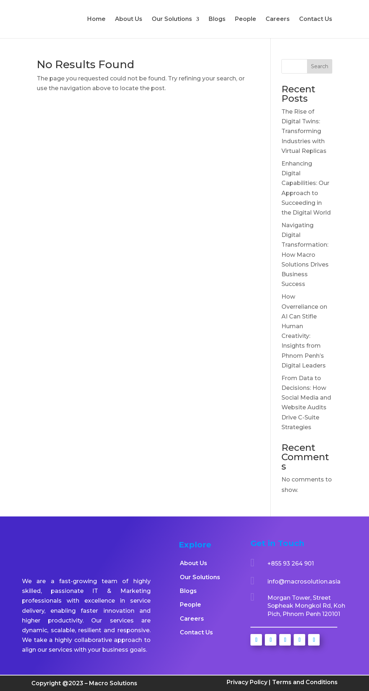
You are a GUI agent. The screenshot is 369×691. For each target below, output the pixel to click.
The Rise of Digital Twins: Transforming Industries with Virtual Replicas (303, 131)
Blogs (217, 19)
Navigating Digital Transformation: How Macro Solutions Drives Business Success (305, 254)
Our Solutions (172, 19)
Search (319, 66)
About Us (128, 19)
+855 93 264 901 (290, 563)
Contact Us (315, 19)
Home (96, 19)
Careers (278, 19)
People (245, 19)
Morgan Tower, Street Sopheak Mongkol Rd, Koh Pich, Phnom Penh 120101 (306, 605)
